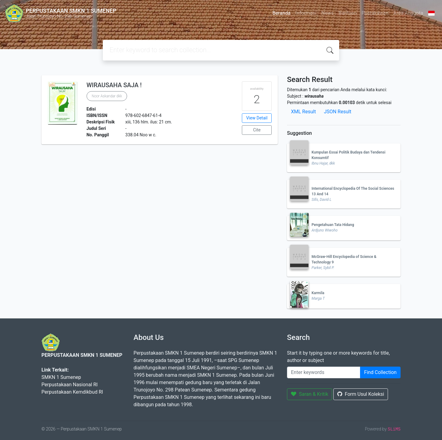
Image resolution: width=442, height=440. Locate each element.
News (327, 13)
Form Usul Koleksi (360, 394)
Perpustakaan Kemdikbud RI (72, 392)
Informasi (306, 13)
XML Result (303, 112)
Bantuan (348, 13)
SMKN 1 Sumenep (61, 377)
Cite (257, 129)
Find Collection (380, 372)
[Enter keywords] (323, 372)
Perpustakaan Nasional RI (69, 384)
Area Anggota (408, 13)
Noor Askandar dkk (107, 96)
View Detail (256, 117)
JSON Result (337, 112)
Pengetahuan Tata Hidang (333, 225)
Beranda (282, 13)
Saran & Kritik (309, 394)
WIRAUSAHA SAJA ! (114, 85)
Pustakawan (375, 13)
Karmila (318, 293)
